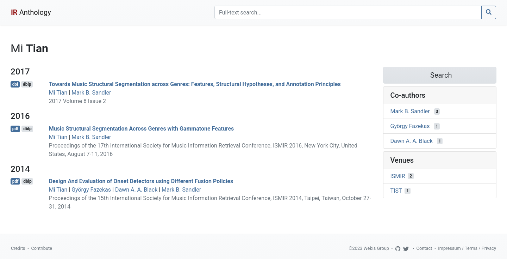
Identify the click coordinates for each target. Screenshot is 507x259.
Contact (424, 248)
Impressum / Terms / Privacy (467, 248)
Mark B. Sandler (91, 92)
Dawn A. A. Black (136, 189)
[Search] (348, 12)
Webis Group (376, 248)
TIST (396, 190)
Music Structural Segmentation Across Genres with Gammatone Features (141, 128)
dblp (27, 84)
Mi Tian (58, 92)
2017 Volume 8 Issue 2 (77, 101)
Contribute (41, 248)
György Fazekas (91, 189)
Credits (18, 248)
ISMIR (397, 176)
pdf (15, 128)
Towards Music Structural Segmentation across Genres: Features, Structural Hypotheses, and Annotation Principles (195, 84)
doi (15, 84)
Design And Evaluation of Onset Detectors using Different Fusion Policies (141, 181)
